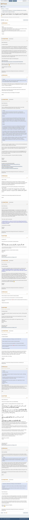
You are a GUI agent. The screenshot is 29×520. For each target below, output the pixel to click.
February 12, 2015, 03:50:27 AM (6, 293)
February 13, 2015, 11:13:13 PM (6, 481)
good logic (5, 235)
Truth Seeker (14, 10)
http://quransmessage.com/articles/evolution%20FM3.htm (11, 164)
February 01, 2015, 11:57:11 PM (6, 40)
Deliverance (5, 23)
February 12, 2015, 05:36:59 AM (6, 332)
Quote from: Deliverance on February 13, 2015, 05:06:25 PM (12, 483)
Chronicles (24, 10)
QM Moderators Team (19, 10)
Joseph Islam (5, 38)
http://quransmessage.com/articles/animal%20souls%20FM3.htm (12, 166)
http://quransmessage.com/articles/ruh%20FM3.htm (10, 168)
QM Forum (4, 4)
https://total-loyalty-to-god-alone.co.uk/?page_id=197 (9, 257)
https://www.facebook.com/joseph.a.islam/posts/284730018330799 (12, 61)
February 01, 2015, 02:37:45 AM (6, 24)
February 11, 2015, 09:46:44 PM (6, 177)
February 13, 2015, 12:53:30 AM (6, 368)
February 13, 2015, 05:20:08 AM (6, 397)
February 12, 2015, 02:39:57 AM (6, 237)
